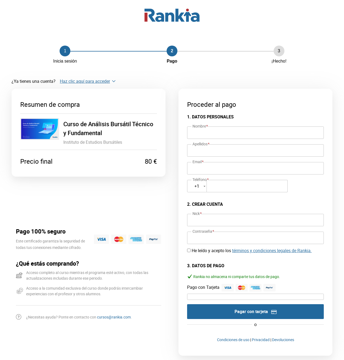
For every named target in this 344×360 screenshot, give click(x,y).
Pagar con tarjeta (256, 311)
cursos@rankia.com (114, 317)
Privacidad (261, 339)
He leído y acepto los (252, 250)
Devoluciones (283, 339)
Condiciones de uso (233, 339)
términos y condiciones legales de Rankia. (272, 250)
